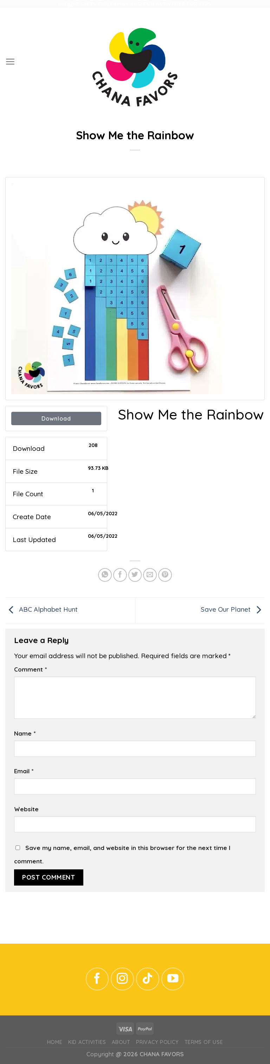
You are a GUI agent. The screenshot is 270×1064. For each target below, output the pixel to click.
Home (55, 1042)
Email (23, 771)
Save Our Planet (233, 609)
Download (56, 418)
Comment (30, 669)
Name (25, 733)
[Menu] (10, 61)
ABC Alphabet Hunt (41, 609)
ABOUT (121, 1042)
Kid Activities (87, 1042)
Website (26, 809)
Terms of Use (204, 1042)
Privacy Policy (157, 1042)
